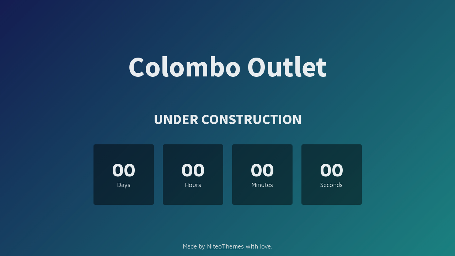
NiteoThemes (225, 246)
